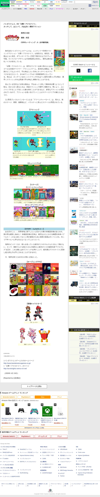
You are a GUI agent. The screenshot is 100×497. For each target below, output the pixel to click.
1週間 (88, 26)
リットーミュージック (48, 449)
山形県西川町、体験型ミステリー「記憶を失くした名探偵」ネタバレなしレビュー (88, 169)
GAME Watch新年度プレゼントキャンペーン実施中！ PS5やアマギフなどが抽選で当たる (86, 330)
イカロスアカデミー (65, 461)
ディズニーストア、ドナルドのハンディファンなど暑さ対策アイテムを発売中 (88, 234)
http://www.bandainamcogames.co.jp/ (17, 363)
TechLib (62, 476)
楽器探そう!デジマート (48, 452)
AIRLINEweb (63, 449)
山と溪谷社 (43, 461)
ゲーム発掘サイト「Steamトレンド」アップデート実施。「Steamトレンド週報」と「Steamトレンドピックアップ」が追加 (88, 277)
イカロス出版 (62, 446)
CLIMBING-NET (46, 467)
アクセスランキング (80, 23)
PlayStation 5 (25, 397)
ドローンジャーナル (8, 461)
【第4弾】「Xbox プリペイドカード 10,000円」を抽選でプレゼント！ (88, 358)
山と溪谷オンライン (47, 464)
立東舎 (44, 458)
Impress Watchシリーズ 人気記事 (85, 297)
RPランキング (76, 80)
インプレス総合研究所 (9, 455)
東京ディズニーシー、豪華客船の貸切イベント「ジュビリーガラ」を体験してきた (88, 155)
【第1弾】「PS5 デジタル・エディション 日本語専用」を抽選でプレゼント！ (88, 336)
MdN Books (63, 467)
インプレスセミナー (25, 458)
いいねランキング (92, 80)
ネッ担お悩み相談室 (8, 464)
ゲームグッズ (42, 436)
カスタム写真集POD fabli (85, 470)
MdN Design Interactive (66, 470)
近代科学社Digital (47, 473)
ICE (77, 446)
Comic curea (81, 452)
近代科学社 (43, 470)
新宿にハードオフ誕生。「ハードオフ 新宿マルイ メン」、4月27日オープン (88, 202)
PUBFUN (78, 458)
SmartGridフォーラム (26, 449)
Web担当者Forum (7, 452)
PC (46, 9)
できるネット (6, 473)
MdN (59, 464)
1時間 (72, 26)
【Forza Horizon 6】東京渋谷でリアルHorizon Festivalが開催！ (88, 119)
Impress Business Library (27, 455)
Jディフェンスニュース (66, 452)
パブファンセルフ (83, 461)
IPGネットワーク (81, 464)
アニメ (59, 397)
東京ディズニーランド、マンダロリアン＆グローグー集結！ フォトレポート (88, 186)
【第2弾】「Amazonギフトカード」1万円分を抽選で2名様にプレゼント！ (88, 344)
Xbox (42, 397)
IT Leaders (5, 458)
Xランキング (78, 77)
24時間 (80, 26)
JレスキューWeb (64, 458)
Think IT (5, 449)
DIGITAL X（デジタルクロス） (28, 461)
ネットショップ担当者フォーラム (29, 452)
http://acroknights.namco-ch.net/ (15, 368)
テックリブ (61, 473)
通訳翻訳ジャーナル (65, 455)
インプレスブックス (25, 470)
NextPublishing (24, 473)
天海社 (80, 449)
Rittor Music (43, 446)
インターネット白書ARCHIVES (11, 476)
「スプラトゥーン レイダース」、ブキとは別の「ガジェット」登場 (88, 105)
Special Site (78, 56)
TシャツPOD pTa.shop (84, 466)
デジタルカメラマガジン (9, 470)
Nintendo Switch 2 (9, 397)
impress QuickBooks (83, 455)
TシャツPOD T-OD (48, 455)
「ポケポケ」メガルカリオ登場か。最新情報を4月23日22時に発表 (88, 225)
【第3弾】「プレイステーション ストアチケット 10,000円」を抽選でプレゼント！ (88, 351)
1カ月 (95, 26)
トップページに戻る (34, 386)
